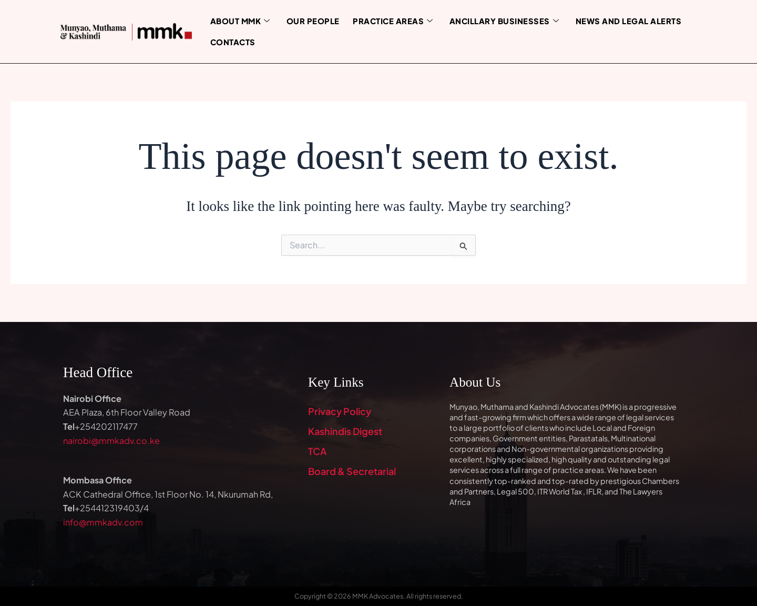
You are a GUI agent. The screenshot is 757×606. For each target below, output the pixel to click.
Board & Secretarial (352, 471)
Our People (310, 20)
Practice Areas (388, 21)
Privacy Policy (339, 411)
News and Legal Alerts (617, 20)
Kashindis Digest (345, 431)
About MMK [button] (239, 21)
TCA (317, 451)
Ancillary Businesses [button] (496, 21)
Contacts (232, 41)
